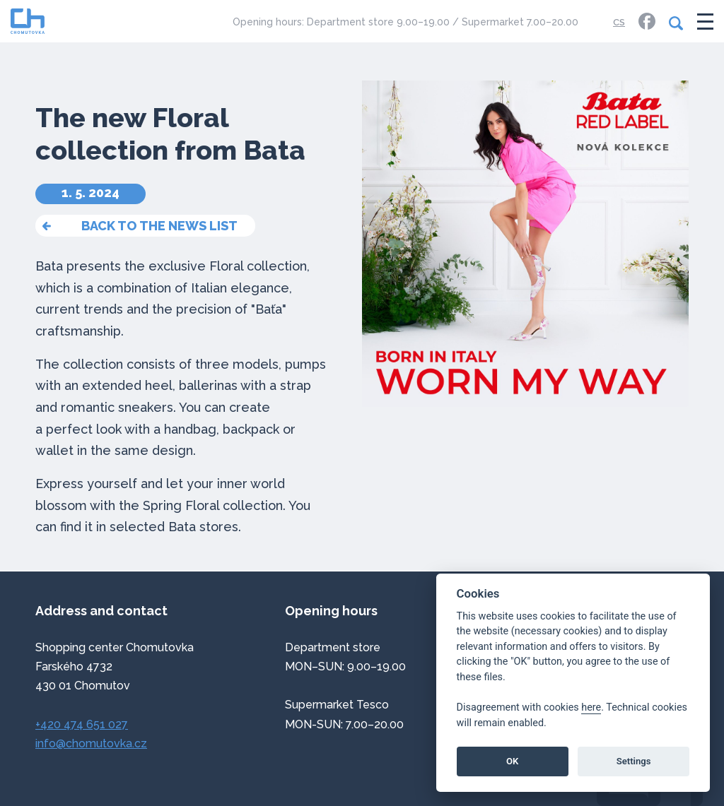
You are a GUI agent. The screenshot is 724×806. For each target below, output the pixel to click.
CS (619, 22)
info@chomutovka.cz (91, 743)
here (591, 707)
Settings (634, 761)
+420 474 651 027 (81, 724)
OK (512, 761)
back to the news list (159, 225)
